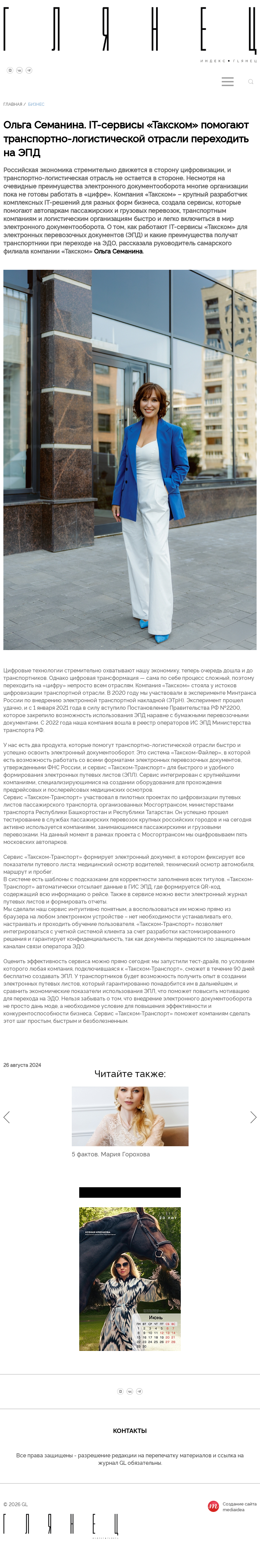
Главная (12, 104)
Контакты (130, 1430)
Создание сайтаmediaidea (240, 1506)
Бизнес (36, 104)
